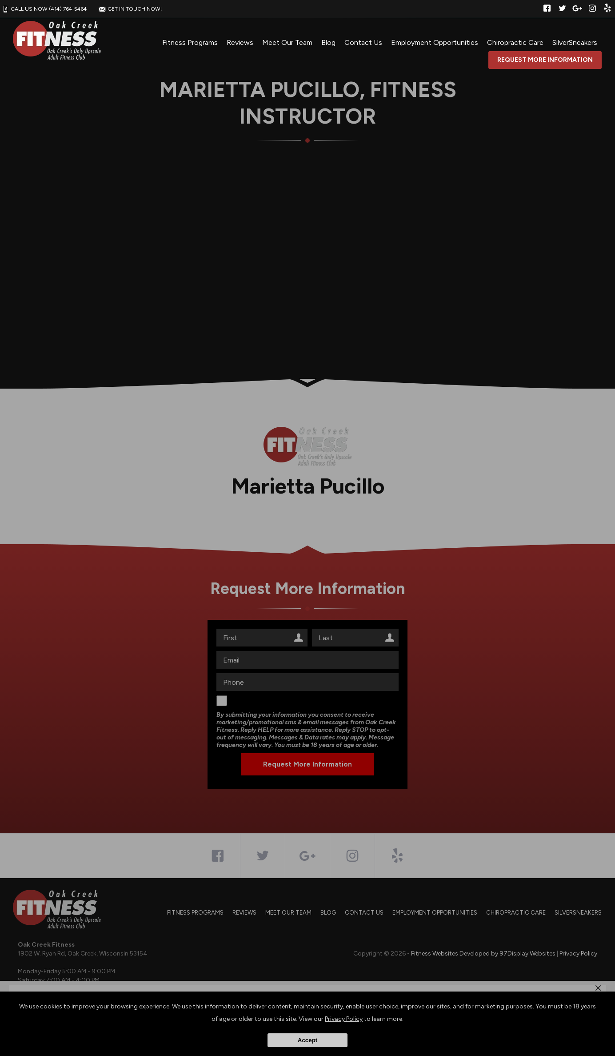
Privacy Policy (344, 1019)
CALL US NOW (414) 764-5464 (43, 9)
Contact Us (363, 42)
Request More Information (545, 60)
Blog (328, 42)
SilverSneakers (574, 42)
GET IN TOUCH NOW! (129, 9)
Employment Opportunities (434, 42)
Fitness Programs (190, 42)
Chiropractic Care (515, 42)
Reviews (240, 42)
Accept (307, 1040)
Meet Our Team (287, 42)
